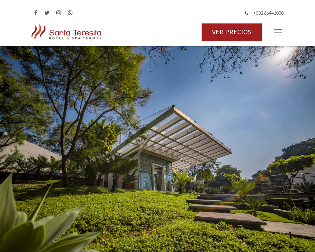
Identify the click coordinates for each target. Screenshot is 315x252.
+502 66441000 (268, 13)
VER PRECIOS (231, 32)
